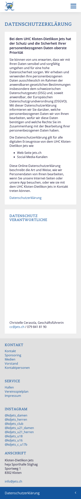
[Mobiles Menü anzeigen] (73, 6)
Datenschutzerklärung (25, 198)
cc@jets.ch (16, 327)
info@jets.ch (13, 481)
